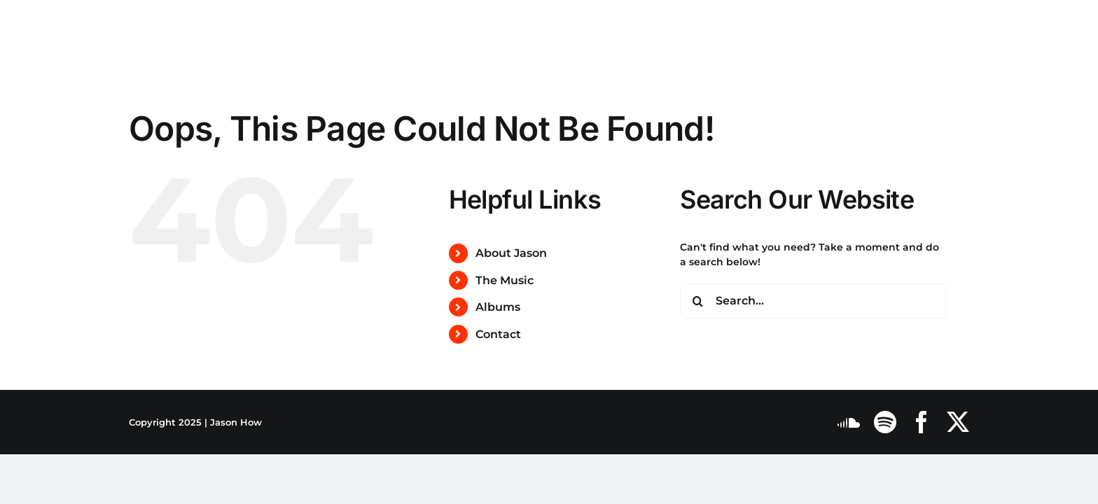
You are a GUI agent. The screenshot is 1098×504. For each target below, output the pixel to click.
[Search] (697, 301)
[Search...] (813, 301)
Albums (497, 307)
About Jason (511, 253)
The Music (504, 280)
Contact (498, 334)
